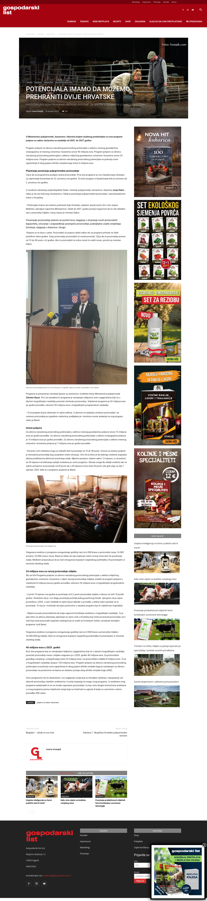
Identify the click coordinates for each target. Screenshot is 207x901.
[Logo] (21, 10)
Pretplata (138, 841)
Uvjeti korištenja (141, 847)
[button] (200, 10)
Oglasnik (140, 21)
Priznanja (157, 2)
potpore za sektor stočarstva (48, 702)
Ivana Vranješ (37, 111)
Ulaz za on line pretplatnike (165, 21)
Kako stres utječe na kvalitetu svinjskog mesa (155, 579)
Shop (128, 21)
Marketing (136, 2)
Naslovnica (30, 34)
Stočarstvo (51, 34)
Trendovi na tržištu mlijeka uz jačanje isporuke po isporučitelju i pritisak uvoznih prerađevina (157, 648)
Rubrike (71, 21)
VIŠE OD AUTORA (85, 773)
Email (136, 872)
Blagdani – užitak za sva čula (40, 732)
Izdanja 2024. (48, 82)
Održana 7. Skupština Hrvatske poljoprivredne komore (105, 734)
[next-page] (32, 812)
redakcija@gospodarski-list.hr (57, 875)
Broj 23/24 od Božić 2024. (64, 82)
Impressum (146, 2)
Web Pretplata (101, 21)
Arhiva (174, 2)
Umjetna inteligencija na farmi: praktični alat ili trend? (156, 545)
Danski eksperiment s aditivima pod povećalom (156, 681)
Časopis (84, 21)
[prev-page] (28, 812)
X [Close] (204, 845)
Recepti (117, 21)
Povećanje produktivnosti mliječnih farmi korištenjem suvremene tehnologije (110, 803)
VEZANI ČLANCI (67, 773)
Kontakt (166, 2)
